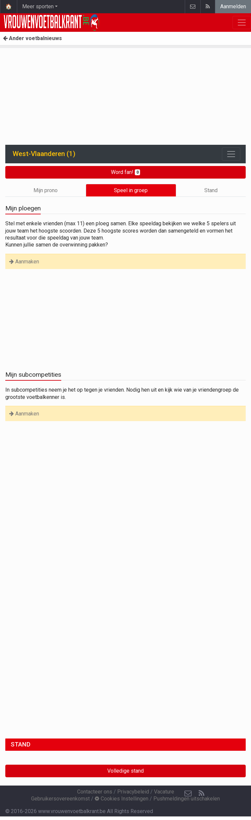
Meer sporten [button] (38, 6)
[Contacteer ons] (188, 793)
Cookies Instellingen (121, 798)
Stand (211, 190)
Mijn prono (45, 190)
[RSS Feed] (201, 793)
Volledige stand (125, 771)
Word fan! (125, 172)
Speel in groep (131, 190)
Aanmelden (233, 6)
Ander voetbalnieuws (32, 38)
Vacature (164, 792)
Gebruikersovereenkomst (60, 798)
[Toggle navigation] (231, 154)
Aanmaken (24, 261)
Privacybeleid (133, 792)
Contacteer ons (94, 792)
